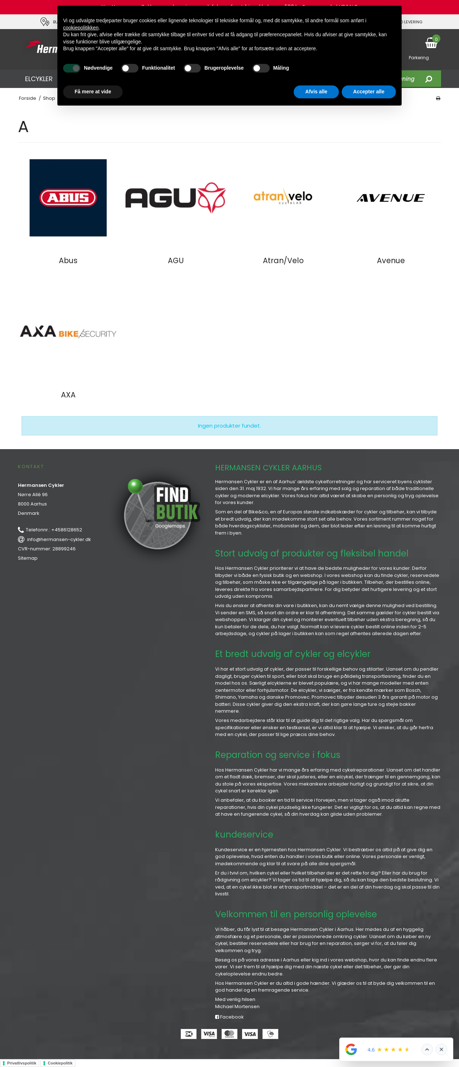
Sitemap (28, 558)
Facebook (229, 1017)
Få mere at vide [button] (93, 91)
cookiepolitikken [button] (81, 28)
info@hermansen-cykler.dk (59, 539)
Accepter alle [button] (368, 91)
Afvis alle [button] (316, 91)
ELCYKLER (39, 78)
